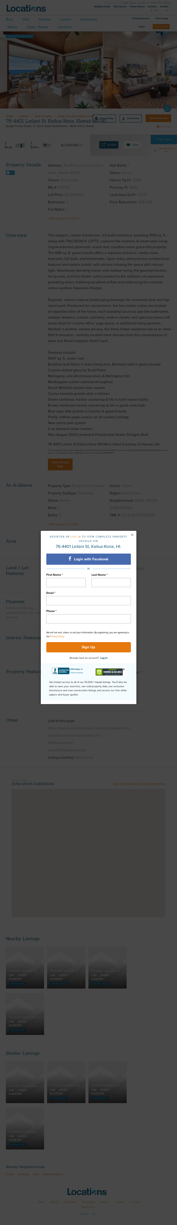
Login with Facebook (88, 558)
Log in (76, 536)
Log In (104, 658)
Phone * (51, 611)
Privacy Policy (57, 636)
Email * (51, 593)
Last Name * (100, 575)
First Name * (54, 575)
